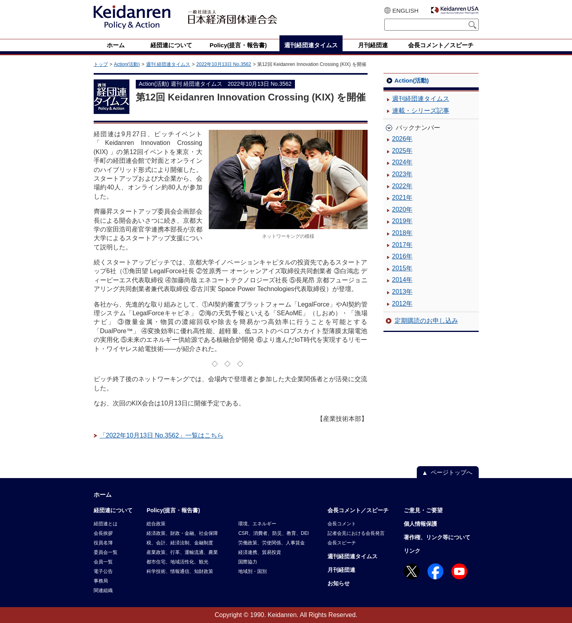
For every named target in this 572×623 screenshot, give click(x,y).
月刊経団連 (341, 570)
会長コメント (341, 524)
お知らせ (338, 583)
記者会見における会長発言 (356, 533)
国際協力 (247, 562)
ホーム (103, 494)
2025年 (402, 150)
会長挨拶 (103, 533)
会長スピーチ (341, 543)
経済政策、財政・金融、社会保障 (182, 533)
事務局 (101, 581)
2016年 (402, 256)
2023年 (402, 174)
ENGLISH (406, 10)
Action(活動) (127, 64)
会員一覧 (103, 562)
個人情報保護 (420, 524)
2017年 (402, 244)
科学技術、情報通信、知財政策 (179, 571)
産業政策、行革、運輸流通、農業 (182, 552)
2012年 (402, 303)
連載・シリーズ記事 (420, 110)
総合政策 (156, 524)
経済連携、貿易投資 (259, 552)
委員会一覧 (105, 552)
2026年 (402, 138)
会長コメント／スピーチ (358, 510)
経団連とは (105, 524)
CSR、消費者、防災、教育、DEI (273, 533)
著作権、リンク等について (437, 537)
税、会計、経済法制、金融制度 (179, 543)
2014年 (402, 279)
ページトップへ (451, 472)
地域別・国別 (252, 571)
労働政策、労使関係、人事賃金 (271, 543)
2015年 (402, 268)
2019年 (402, 221)
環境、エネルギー (257, 524)
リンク (412, 551)
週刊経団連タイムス (420, 98)
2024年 (402, 162)
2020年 (402, 209)
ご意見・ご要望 (423, 510)
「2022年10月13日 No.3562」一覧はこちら (161, 435)
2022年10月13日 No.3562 (223, 64)
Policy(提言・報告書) (173, 510)
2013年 (402, 291)
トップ (101, 64)
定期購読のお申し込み (426, 320)
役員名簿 (103, 543)
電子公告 (103, 571)
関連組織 (103, 590)
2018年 (402, 233)
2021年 (402, 197)
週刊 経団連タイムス (168, 64)
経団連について (113, 510)
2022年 (402, 186)
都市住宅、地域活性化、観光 (177, 562)
